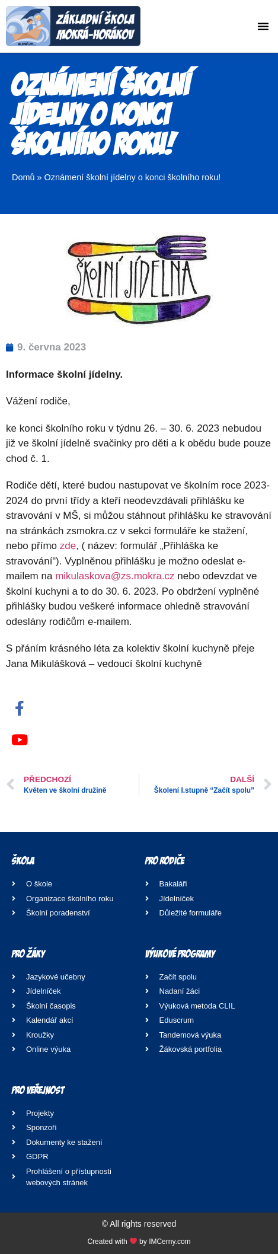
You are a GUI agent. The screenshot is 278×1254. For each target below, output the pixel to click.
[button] (263, 26)
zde (68, 545)
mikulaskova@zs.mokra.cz (114, 576)
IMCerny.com (169, 1241)
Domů (23, 177)
